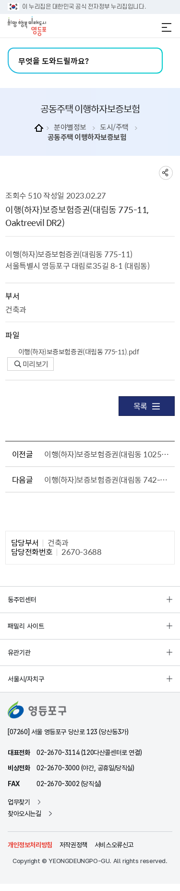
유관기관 (19, 652)
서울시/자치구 (26, 679)
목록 (146, 406)
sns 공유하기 (166, 173)
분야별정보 (70, 127)
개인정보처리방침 (30, 845)
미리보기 (31, 364)
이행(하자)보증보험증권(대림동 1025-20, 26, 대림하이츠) (107, 454)
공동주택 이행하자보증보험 (87, 137)
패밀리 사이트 (26, 626)
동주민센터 (22, 599)
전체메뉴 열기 (166, 27)
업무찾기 (19, 802)
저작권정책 (73, 845)
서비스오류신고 (114, 845)
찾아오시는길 (24, 813)
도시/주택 (114, 127)
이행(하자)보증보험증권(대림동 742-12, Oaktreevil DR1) (107, 479)
